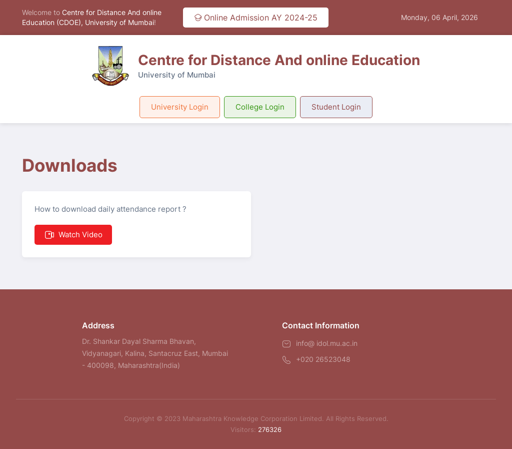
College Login (260, 107)
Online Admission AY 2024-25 (256, 18)
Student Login (336, 107)
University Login (179, 107)
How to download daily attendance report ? (110, 224)
